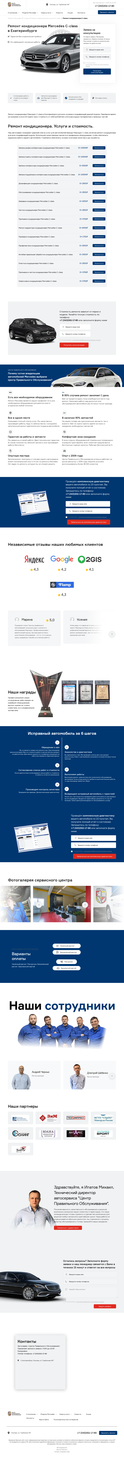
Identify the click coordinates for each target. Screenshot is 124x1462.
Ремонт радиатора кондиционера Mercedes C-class (40, 228)
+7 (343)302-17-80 (104, 6)
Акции (70, 13)
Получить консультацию (97, 71)
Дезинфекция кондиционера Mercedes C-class (38, 183)
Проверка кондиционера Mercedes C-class (37, 237)
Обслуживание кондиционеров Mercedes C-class (39, 192)
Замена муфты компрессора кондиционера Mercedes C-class (44, 157)
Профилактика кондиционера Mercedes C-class (39, 246)
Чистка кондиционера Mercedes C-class (35, 210)
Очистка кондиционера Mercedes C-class (36, 263)
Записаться (99, 148)
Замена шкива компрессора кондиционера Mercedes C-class (44, 148)
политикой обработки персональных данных (97, 65)
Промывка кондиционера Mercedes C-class (37, 219)
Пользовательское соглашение (66, 1420)
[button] (112, 634)
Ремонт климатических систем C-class (46, 18)
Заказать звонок (107, 12)
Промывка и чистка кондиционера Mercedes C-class (41, 272)
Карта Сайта (44, 1420)
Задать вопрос (105, 1306)
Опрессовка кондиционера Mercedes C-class (37, 281)
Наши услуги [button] (46, 13)
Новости (59, 13)
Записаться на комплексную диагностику (88, 522)
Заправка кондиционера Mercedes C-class (36, 201)
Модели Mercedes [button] (29, 13)
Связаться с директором (68, 1228)
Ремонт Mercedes (14, 18)
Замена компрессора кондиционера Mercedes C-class (41, 166)
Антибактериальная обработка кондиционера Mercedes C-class (46, 254)
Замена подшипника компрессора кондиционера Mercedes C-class (47, 174)
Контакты (81, 13)
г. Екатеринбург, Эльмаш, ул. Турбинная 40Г (36, 1360)
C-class (26, 18)
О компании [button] (12, 13)
